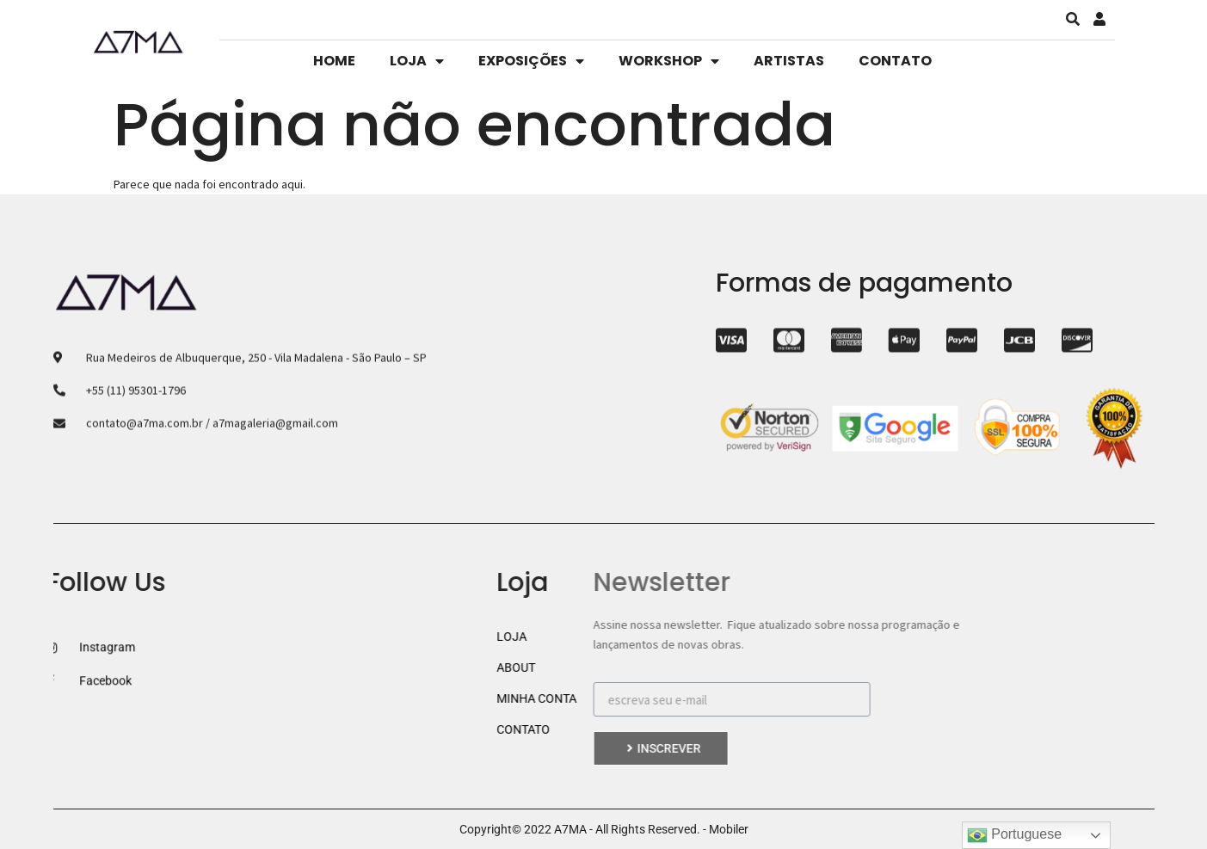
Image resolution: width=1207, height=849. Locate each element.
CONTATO (895, 61)
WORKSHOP (669, 61)
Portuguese (1014, 835)
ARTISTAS (789, 61)
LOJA (417, 61)
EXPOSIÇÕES (531, 61)
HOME (334, 61)
